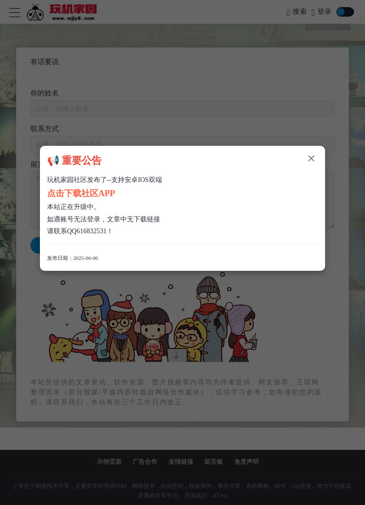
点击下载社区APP (81, 193)
